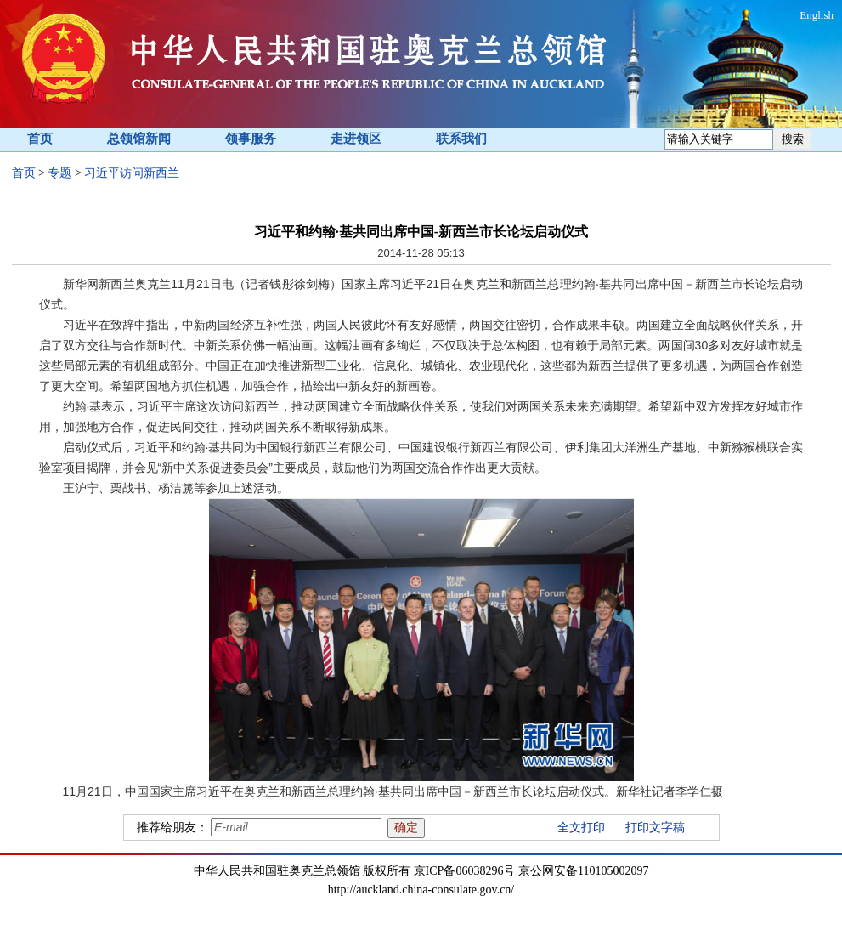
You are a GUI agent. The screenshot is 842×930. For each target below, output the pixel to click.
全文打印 (581, 827)
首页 (40, 138)
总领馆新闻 (139, 138)
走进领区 (356, 138)
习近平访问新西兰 (131, 173)
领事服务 (250, 138)
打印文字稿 (655, 827)
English (817, 15)
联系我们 (461, 138)
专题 (59, 173)
